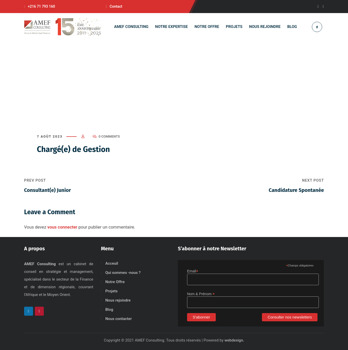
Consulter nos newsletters (290, 317)
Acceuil (111, 263)
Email (192, 271)
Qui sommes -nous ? (123, 272)
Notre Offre (115, 282)
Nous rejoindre (118, 300)
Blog (109, 309)
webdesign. (234, 340)
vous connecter (62, 227)
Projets (111, 291)
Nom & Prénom (201, 294)
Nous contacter (118, 318)
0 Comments (109, 136)
